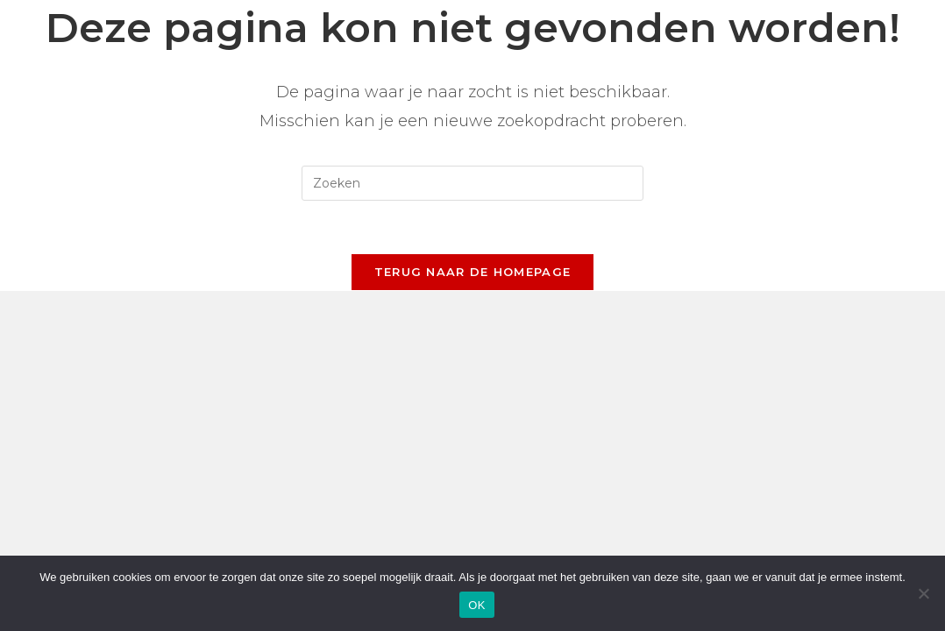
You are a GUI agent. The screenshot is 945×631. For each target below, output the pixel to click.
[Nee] (923, 593)
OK (476, 605)
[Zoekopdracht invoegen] (472, 183)
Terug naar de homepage (473, 272)
